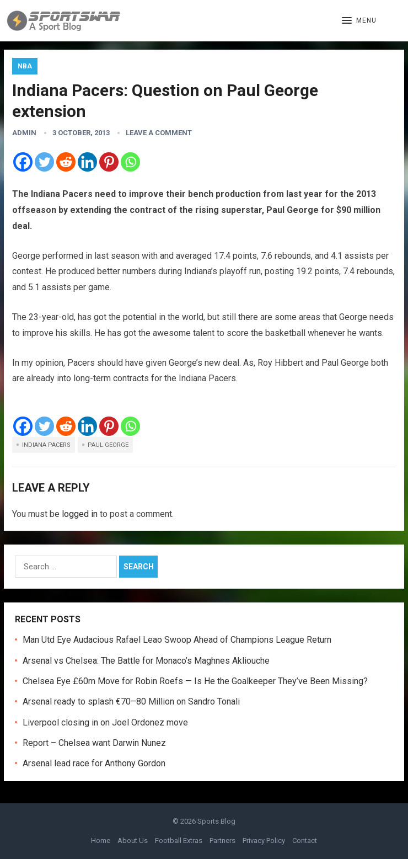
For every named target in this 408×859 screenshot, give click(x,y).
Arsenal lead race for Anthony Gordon (94, 763)
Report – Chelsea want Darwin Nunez (94, 743)
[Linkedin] (87, 162)
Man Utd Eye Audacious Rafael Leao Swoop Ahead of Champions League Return (177, 639)
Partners (222, 840)
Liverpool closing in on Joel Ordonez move (105, 722)
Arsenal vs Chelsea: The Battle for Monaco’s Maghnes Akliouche (146, 660)
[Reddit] (66, 162)
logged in (80, 514)
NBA (25, 66)
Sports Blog (216, 821)
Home (100, 840)
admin (24, 133)
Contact (304, 840)
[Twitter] (44, 162)
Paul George (108, 445)
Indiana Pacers (46, 445)
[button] (359, 20)
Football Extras (178, 840)
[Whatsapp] (130, 162)
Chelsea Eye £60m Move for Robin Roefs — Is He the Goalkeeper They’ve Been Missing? (195, 681)
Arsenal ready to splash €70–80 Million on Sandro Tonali (131, 701)
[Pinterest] (109, 162)
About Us (132, 840)
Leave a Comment (159, 133)
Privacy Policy (264, 840)
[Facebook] (23, 162)
